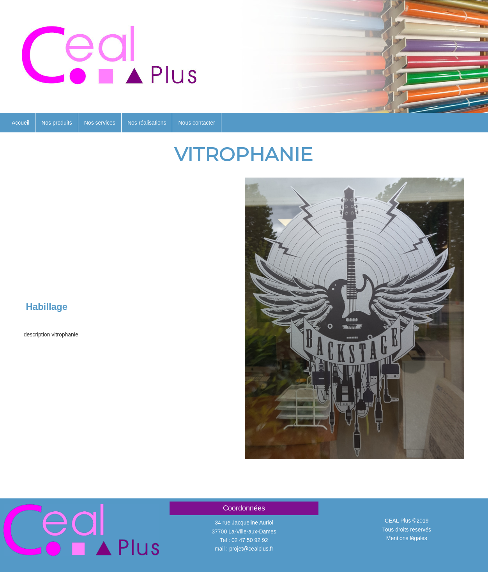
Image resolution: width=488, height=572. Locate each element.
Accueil (20, 123)
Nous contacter (196, 123)
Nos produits (56, 123)
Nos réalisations (146, 123)
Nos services (99, 123)
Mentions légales (406, 538)
